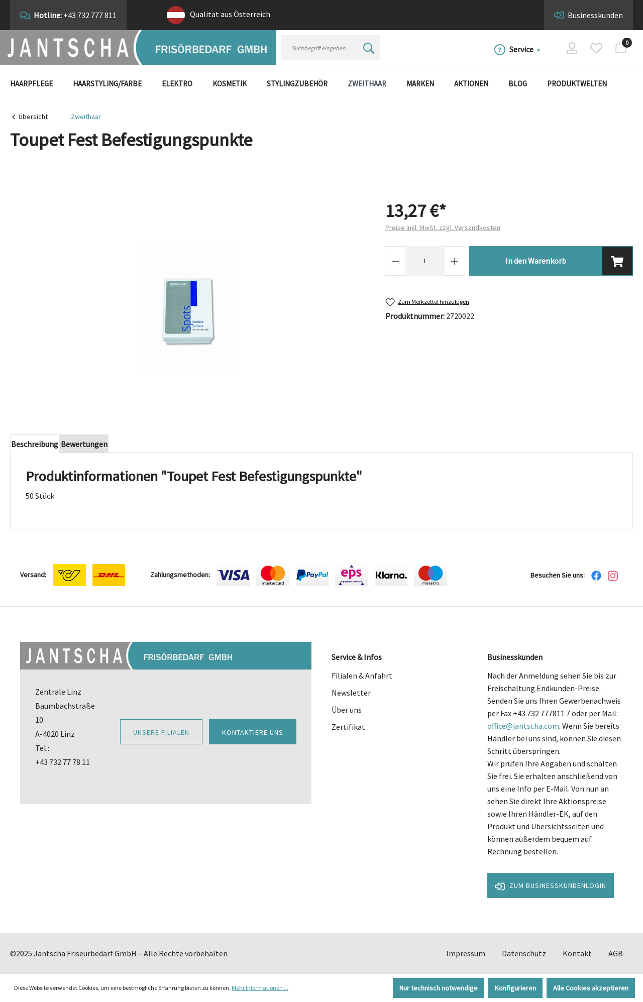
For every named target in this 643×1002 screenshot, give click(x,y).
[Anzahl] (425, 261)
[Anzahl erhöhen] (454, 261)
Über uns (347, 710)
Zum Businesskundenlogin (550, 886)
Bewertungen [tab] (97, 446)
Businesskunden (595, 15)
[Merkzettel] (596, 48)
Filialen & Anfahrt (362, 676)
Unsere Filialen (161, 732)
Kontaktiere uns (252, 732)
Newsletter (351, 693)
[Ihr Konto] (572, 48)
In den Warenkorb (535, 261)
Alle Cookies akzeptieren (590, 987)
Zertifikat (348, 727)
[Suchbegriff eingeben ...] (319, 47)
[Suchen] (368, 47)
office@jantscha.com (523, 726)
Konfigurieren (515, 987)
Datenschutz (524, 953)
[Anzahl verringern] (395, 261)
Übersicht (33, 116)
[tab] (39, 446)
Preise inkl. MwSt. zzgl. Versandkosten (442, 227)
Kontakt (577, 953)
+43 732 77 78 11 (62, 762)
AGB (615, 953)
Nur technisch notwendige (438, 987)
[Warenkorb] (621, 48)
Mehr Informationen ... (260, 987)
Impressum (465, 953)
